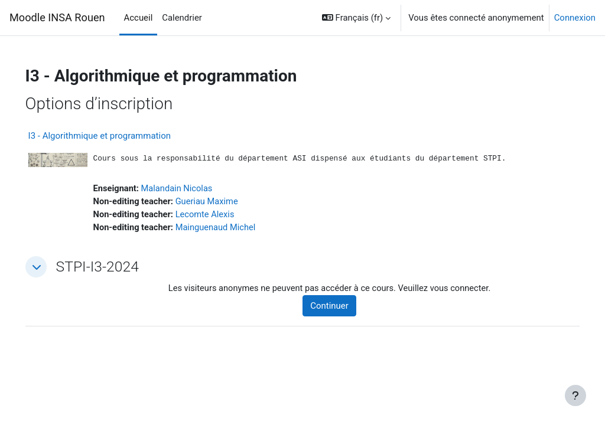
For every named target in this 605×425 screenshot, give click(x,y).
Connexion (575, 17)
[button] (356, 17)
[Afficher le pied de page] (575, 395)
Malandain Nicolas (195, 189)
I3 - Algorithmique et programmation (116, 135)
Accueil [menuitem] (138, 17)
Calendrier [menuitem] (182, 17)
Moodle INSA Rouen (57, 17)
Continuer (341, 307)
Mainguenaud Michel (234, 229)
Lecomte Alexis (224, 215)
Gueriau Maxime (226, 202)
